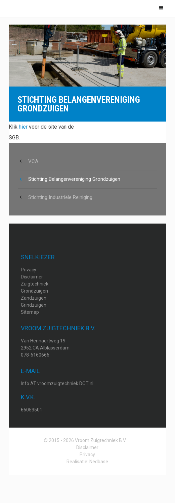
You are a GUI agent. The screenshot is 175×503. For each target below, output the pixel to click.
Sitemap (30, 312)
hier (23, 127)
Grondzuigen (34, 291)
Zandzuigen (33, 298)
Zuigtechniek (34, 284)
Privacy (28, 269)
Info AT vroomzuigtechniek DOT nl (57, 383)
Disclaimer (32, 276)
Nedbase (98, 461)
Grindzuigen (33, 305)
